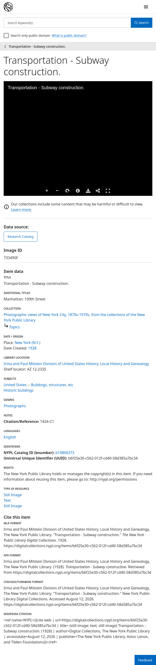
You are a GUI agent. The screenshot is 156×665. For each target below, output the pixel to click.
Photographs (15, 405)
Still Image (13, 494)
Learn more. (21, 209)
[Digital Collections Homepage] (8, 6)
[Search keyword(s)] (67, 23)
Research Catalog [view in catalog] (21, 236)
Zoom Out (18, 190)
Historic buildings (19, 390)
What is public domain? (69, 35)
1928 (32, 348)
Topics (14, 327)
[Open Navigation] (146, 7)
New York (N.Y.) (27, 342)
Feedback (145, 660)
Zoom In (8, 190)
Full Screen (69, 190)
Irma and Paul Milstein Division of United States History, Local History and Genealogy (76, 363)
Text (7, 500)
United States (15, 384)
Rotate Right (28, 190)
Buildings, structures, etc (52, 384)
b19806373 (64, 452)
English (10, 437)
